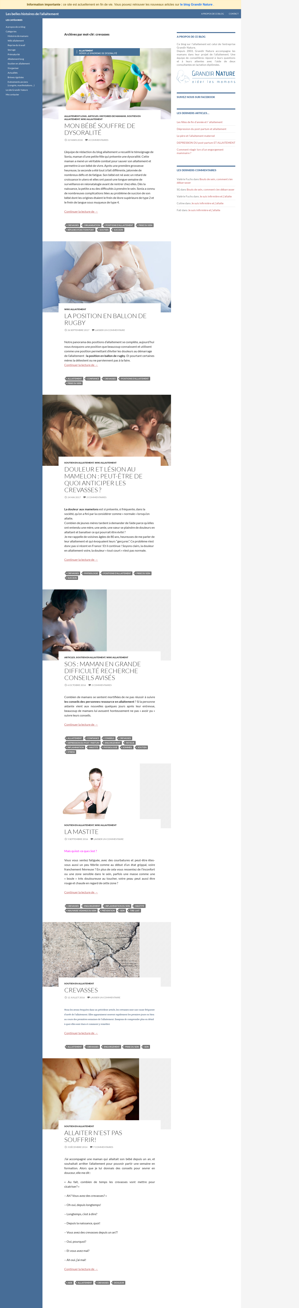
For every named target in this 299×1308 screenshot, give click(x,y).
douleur (119, 1282)
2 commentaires (96, 497)
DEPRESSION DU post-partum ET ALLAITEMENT (206, 142)
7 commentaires (103, 1147)
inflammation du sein (117, 906)
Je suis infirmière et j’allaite (216, 196)
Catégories (11, 31)
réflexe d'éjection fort (81, 230)
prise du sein (145, 225)
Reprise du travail (16, 45)
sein (122, 910)
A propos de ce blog (212, 13)
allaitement (75, 378)
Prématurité (14, 54)
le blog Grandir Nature (196, 4)
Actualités (13, 72)
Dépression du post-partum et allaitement (201, 128)
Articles (93, 116)
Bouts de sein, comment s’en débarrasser (211, 189)
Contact (234, 13)
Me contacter (12, 94)
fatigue (130, 743)
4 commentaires (98, 140)
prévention (108, 910)
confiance (93, 378)
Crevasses (81, 990)
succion (118, 230)
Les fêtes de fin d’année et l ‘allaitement (199, 122)
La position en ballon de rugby (105, 319)
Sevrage (11, 49)
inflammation (76, 747)
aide (70, 1282)
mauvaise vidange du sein (82, 910)
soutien (103, 230)
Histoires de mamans (112, 116)
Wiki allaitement (16, 40)
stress (71, 752)
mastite (93, 747)
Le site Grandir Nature (17, 89)
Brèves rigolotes (16, 77)
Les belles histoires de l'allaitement (32, 14)
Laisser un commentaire (110, 330)
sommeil (127, 747)
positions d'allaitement (119, 225)
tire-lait (135, 910)
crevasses (73, 225)
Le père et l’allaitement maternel (196, 135)
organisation (92, 225)
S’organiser (13, 68)
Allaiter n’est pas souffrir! (93, 1136)
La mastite (81, 832)
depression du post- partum (83, 743)
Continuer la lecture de (81, 211)
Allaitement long (75, 116)
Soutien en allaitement (79, 462)
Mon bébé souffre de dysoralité (99, 129)
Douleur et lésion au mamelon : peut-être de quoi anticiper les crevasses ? (103, 479)
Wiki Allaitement (92, 119)
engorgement (113, 743)
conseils (109, 738)
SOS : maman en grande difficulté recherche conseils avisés (102, 671)
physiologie (91, 573)
